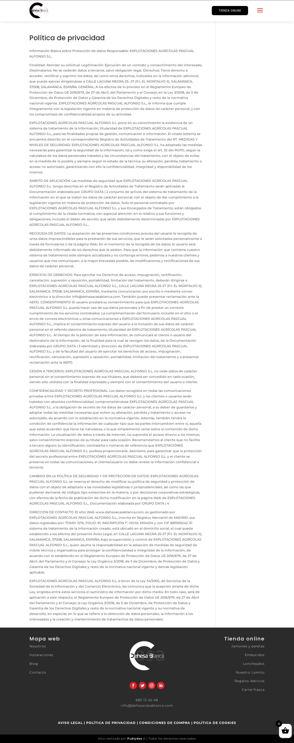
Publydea (134, 738)
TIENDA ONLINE (230, 10)
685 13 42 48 (147, 700)
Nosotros (37, 646)
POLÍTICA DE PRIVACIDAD (111, 723)
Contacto (37, 672)
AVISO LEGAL (70, 723)
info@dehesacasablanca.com (147, 705)
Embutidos (255, 655)
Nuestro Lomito (250, 672)
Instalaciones (41, 655)
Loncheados (254, 664)
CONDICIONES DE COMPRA (164, 723)
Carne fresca (253, 690)
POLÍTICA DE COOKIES (214, 723)
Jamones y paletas (248, 646)
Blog (33, 664)
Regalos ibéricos (250, 681)
